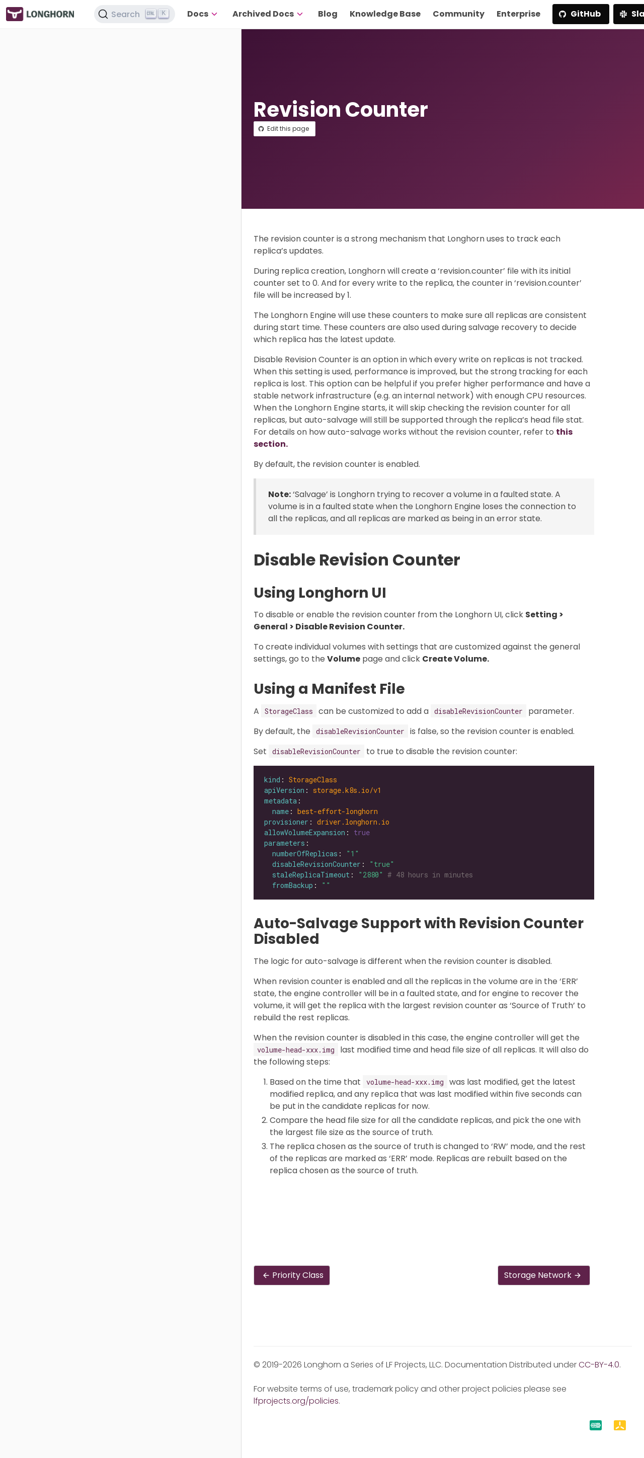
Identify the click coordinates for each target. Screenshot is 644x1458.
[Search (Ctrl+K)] (135, 14)
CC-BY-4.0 (599, 1364)
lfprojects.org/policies (296, 1401)
